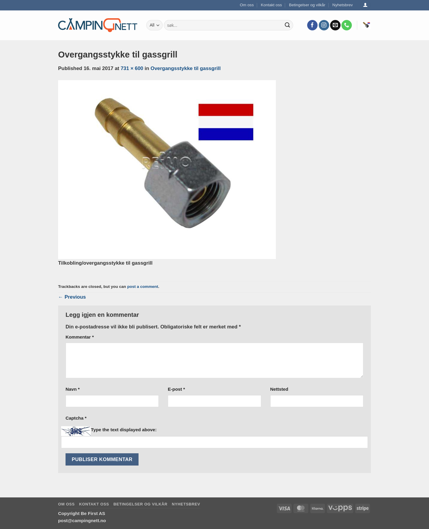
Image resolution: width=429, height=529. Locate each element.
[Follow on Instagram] (324, 25)
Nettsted (279, 389)
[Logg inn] (365, 5)
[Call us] (346, 25)
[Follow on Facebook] (312, 25)
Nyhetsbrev (342, 5)
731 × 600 (132, 68)
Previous (72, 297)
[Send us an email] (335, 25)
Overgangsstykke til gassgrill (185, 68)
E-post (176, 389)
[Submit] (287, 25)
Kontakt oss (271, 5)
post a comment (142, 286)
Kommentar (80, 336)
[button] (366, 25)
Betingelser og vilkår (307, 5)
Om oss (247, 5)
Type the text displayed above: (124, 429)
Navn (73, 389)
